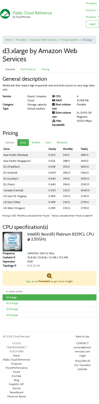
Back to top (82, 336)
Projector (16, 363)
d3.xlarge (11, 297)
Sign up (30, 281)
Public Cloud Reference (32, 12)
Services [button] (91, 10)
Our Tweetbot (82, 365)
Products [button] (91, 17)
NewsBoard (16, 392)
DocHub (16, 376)
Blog (16, 380)
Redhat (36, 142)
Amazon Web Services (44, 39)
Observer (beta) (16, 396)
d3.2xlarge (12, 303)
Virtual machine (69, 39)
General (10, 69)
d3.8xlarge (12, 315)
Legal (82, 355)
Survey (17, 388)
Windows (62, 142)
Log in (92, 24)
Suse (48, 142)
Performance (28, 69)
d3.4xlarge (12, 309)
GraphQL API (16, 384)
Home (8, 39)
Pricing (45, 69)
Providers (91, 3)
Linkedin (82, 369)
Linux (23, 142)
